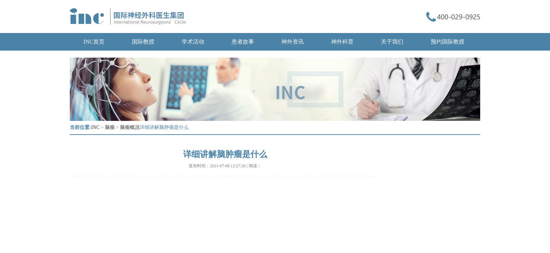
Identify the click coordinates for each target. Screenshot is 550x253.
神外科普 (342, 42)
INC (95, 127)
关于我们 (392, 42)
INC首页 (94, 42)
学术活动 (193, 42)
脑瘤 (110, 127)
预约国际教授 (447, 42)
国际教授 (143, 42)
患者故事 (243, 42)
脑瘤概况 (130, 127)
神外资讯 (292, 42)
